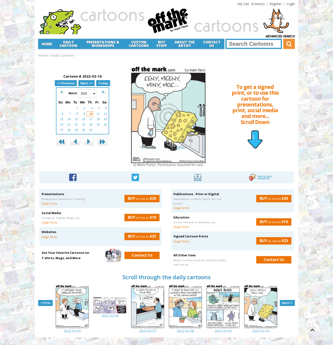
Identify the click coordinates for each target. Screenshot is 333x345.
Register (275, 3)
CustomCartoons (139, 44)
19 (105, 119)
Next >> (86, 83)
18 (98, 119)
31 (90, 130)
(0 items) (251, 4)
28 (69, 130)
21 (69, 124)
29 (76, 130)
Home (47, 44)
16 (83, 119)
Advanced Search (280, 36)
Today (103, 83)
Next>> (287, 303)
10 (90, 113)
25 (98, 124)
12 (105, 113)
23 (83, 124)
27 (61, 130)
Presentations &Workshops (102, 44)
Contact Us (211, 44)
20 (61, 124)
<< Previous (66, 83)
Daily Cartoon (68, 44)
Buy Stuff (161, 44)
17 (90, 119)
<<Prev (45, 303)
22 (76, 124)
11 (98, 113)
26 (105, 124)
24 (90, 124)
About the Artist (185, 44)
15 (76, 119)
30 (83, 130)
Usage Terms (49, 204)
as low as (140, 198)
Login (291, 3)
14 (69, 119)
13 (61, 119)
